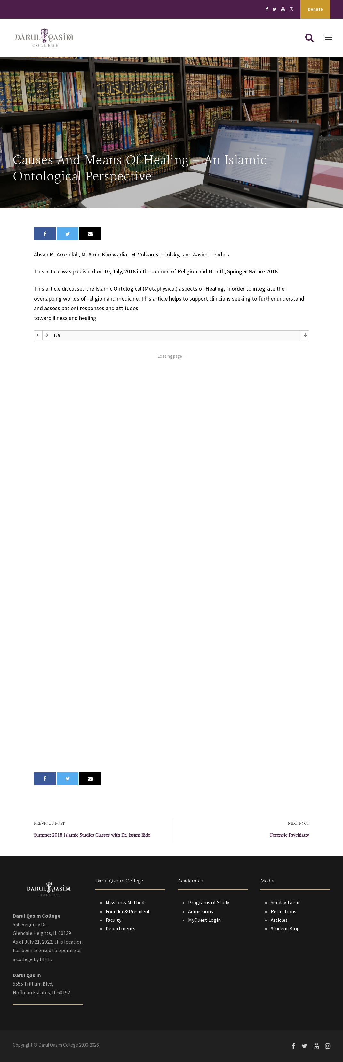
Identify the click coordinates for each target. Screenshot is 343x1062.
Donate (315, 9)
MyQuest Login (204, 920)
